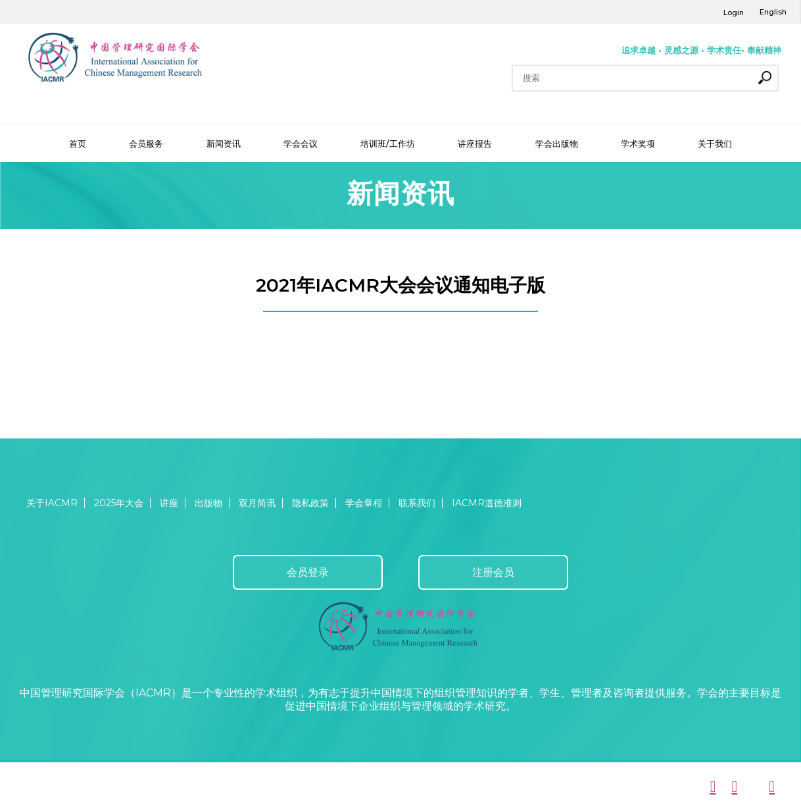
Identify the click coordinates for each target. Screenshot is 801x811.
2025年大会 (118, 503)
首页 (77, 143)
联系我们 (417, 503)
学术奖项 (638, 143)
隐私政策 (310, 503)
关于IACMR (52, 503)
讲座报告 (475, 143)
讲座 (169, 503)
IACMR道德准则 (487, 503)
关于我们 (715, 143)
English (773, 11)
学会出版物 (556, 143)
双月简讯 (257, 503)
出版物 (208, 503)
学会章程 (363, 503)
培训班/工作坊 (387, 143)
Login (733, 12)
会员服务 (146, 143)
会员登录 (308, 572)
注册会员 (493, 572)
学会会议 (300, 143)
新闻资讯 (223, 143)
